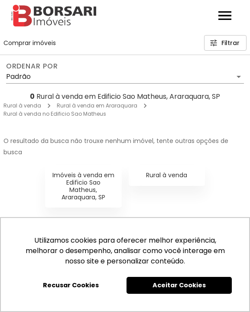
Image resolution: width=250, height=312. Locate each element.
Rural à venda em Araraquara (97, 105)
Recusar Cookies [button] (71, 285)
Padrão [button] (18, 76)
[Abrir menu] (225, 15)
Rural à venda (22, 105)
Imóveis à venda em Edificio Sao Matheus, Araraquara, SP (83, 186)
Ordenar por (32, 66)
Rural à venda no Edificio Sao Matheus (54, 113)
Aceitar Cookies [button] (179, 285)
